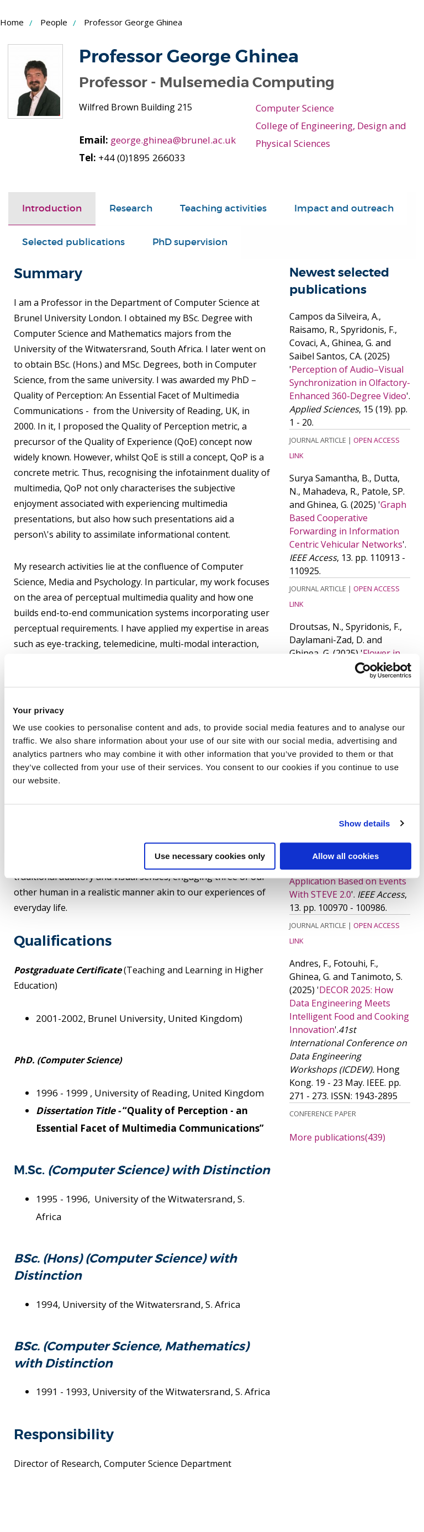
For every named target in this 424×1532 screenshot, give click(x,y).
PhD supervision (189, 242)
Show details (364, 823)
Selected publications (73, 242)
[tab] (52, 208)
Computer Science (295, 108)
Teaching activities (223, 208)
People (53, 22)
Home (12, 22)
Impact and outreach (344, 208)
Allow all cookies (345, 856)
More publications (337, 1137)
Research (130, 208)
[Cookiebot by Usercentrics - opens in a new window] (363, 670)
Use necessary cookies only (210, 856)
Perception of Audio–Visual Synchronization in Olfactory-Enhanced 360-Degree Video (349, 382)
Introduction (52, 208)
